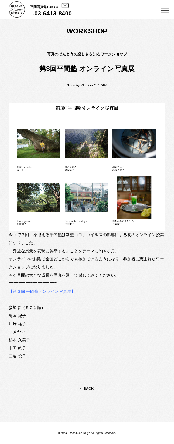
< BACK (87, 388)
